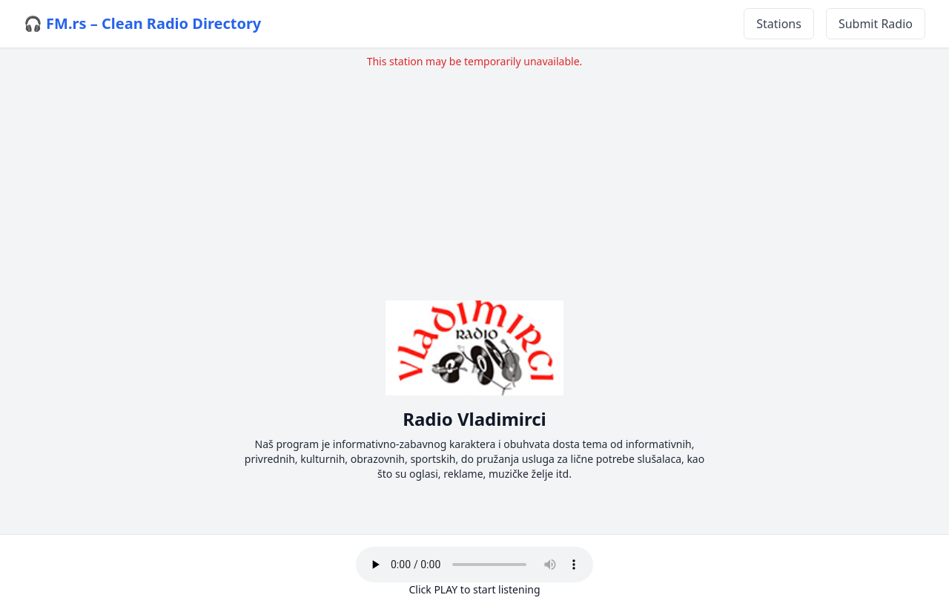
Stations (778, 24)
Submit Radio (876, 24)
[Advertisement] (474, 173)
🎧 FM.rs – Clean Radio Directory (142, 23)
